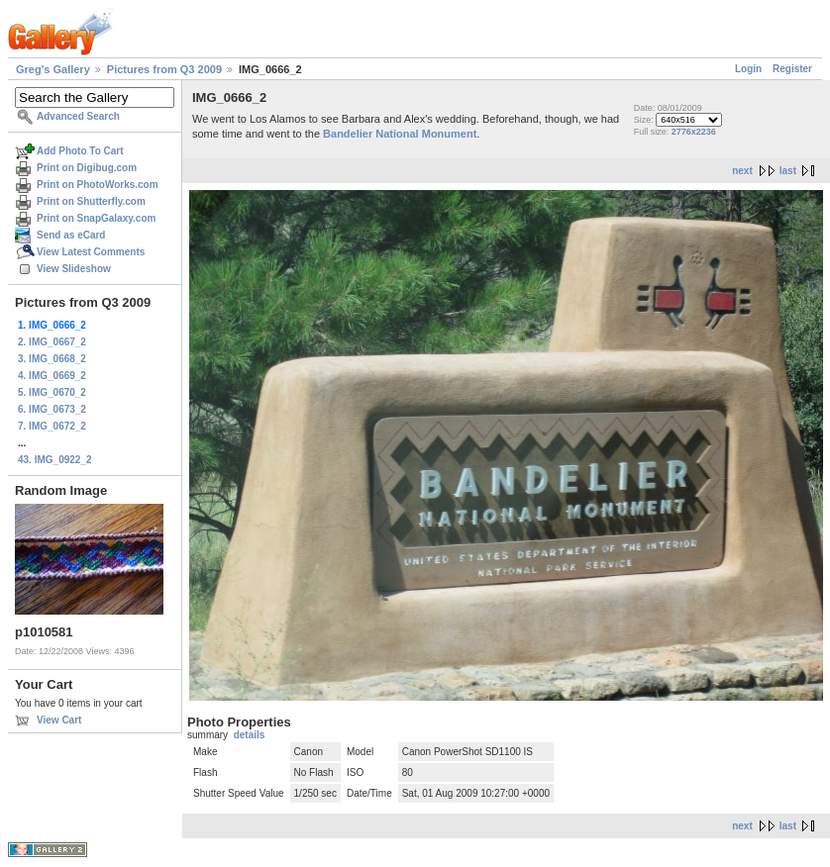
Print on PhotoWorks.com (97, 184)
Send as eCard (71, 235)
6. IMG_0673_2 (52, 409)
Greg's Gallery (53, 69)
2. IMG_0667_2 (52, 342)
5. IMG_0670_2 (52, 392)
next (742, 170)
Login (748, 68)
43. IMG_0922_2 (55, 459)
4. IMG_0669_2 (52, 375)
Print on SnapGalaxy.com (96, 218)
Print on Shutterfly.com (91, 201)
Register (792, 68)
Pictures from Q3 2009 (164, 69)
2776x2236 (694, 132)
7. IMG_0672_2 (52, 426)
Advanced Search (78, 116)
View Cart (59, 720)
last (787, 170)
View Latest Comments (91, 251)
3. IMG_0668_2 (52, 358)
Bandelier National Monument (399, 134)
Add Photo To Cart (80, 150)
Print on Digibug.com (87, 167)
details (249, 734)
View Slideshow (74, 268)
